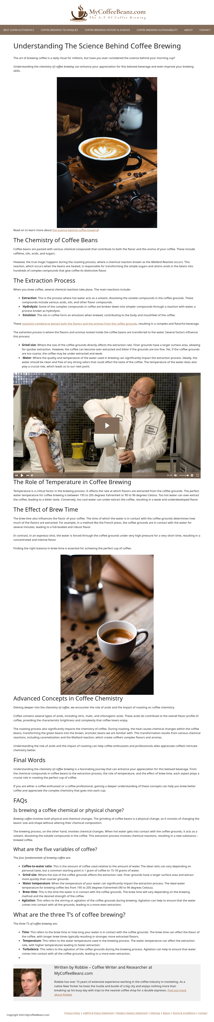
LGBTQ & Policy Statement (98, 1013)
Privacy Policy (72, 1013)
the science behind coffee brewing (75, 230)
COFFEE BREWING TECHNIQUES (59, 30)
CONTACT (204, 30)
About (166, 1013)
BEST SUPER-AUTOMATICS (19, 30)
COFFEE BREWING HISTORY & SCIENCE (107, 30)
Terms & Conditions (184, 1013)
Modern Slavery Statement (132, 1013)
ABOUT (188, 30)
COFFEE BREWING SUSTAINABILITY (157, 30)
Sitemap (155, 1013)
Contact (202, 1013)
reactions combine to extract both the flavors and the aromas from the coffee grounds (79, 324)
